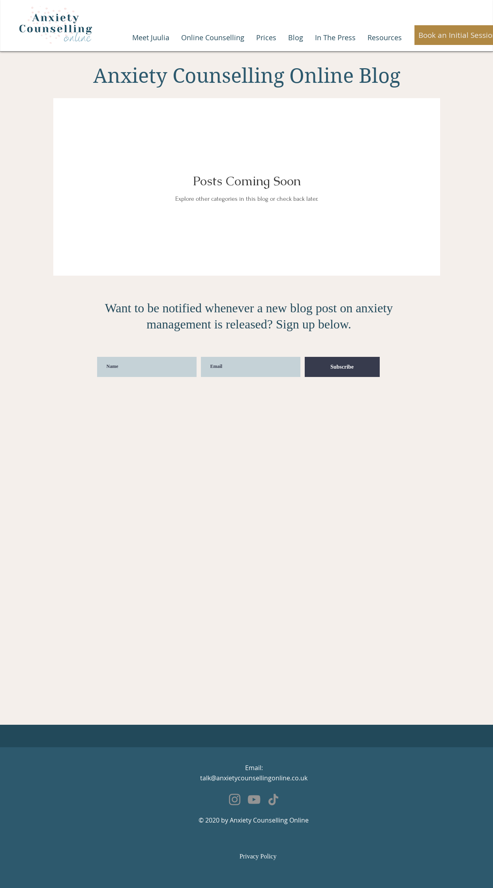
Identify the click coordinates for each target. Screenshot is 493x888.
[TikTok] (273, 799)
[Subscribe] (342, 367)
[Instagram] (234, 799)
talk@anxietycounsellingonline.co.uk (253, 778)
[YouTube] (254, 799)
